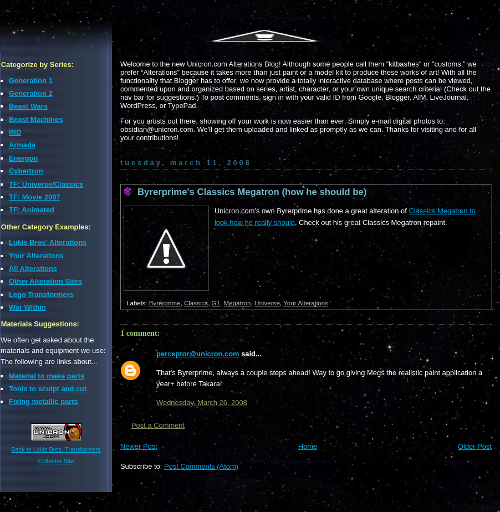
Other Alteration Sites (45, 281)
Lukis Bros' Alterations (47, 242)
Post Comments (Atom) (201, 466)
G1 (216, 302)
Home (307, 446)
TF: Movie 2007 (34, 197)
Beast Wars (28, 106)
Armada (22, 145)
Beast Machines (36, 119)
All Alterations (33, 268)
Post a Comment (158, 425)
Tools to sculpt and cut (47, 389)
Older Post (475, 446)
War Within (27, 307)
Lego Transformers (41, 294)
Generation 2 (31, 93)
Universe (267, 302)
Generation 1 (31, 80)
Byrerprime (165, 302)
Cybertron (26, 171)
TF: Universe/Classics (46, 184)
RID (15, 132)
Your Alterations (36, 256)
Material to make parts (46, 376)
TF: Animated (31, 210)
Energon (23, 158)
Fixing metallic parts (43, 401)
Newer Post (138, 446)
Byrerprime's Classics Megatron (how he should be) (251, 192)
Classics (196, 302)
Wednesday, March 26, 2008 (201, 402)
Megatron (237, 302)
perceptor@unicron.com (197, 354)
